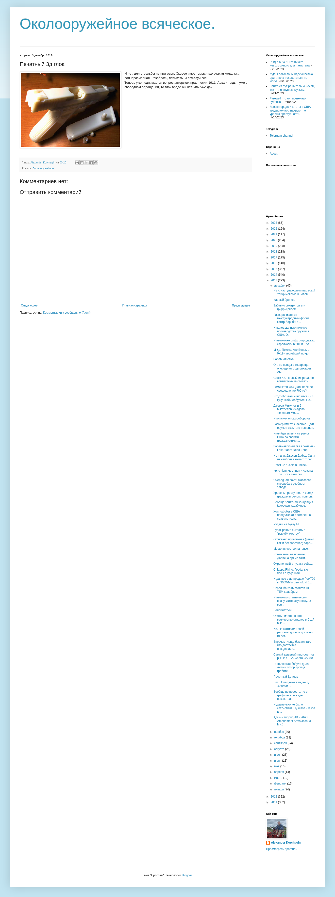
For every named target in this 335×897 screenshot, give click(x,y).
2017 (274, 257)
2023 (274, 222)
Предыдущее (241, 305)
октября (280, 737)
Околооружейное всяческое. (117, 24)
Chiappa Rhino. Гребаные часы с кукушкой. (290, 571)
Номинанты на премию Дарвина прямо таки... (290, 556)
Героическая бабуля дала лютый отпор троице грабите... (291, 667)
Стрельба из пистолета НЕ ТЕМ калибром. (291, 589)
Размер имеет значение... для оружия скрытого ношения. (294, 425)
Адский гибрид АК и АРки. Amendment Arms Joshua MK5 (292, 721)
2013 (274, 280)
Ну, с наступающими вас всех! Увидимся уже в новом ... (294, 292)
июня (278, 760)
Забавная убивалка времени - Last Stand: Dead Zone (294, 448)
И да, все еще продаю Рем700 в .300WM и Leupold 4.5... (294, 580)
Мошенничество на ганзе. (291, 548)
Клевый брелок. (284, 300)
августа (279, 749)
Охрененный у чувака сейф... (293, 563)
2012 (274, 796)
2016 (274, 263)
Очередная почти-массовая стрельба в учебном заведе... (292, 483)
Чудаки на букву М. (286, 524)
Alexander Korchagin (286, 842)
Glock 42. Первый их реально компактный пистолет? (293, 379)
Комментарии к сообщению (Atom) (66, 312)
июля (278, 754)
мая (277, 766)
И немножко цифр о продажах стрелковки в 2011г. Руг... (294, 342)
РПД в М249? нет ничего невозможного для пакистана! (290, 63)
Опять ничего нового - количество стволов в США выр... (293, 619)
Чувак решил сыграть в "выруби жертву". (289, 531)
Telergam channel (281, 135)
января (279, 789)
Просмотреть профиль (281, 849)
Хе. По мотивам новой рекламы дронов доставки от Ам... (293, 632)
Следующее (29, 305)
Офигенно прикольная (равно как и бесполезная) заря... (293, 541)
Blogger (187, 875)
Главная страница (134, 305)
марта (278, 778)
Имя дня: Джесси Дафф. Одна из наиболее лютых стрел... (294, 457)
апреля (279, 772)
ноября (279, 732)
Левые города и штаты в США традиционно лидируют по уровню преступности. (290, 110)
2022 (274, 228)
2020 (274, 240)
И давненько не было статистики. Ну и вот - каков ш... (294, 708)
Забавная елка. (284, 359)
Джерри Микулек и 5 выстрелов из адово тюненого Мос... (289, 409)
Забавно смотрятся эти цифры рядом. (289, 307)
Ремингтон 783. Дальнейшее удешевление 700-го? (293, 388)
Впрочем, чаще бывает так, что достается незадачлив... (292, 645)
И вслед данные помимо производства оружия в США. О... (291, 331)
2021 (274, 234)
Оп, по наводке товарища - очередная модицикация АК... (292, 368)
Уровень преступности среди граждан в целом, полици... (293, 494)
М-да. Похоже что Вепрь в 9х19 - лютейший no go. (291, 351)
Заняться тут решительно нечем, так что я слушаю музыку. (292, 87)
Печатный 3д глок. (286, 676)
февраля (280, 783)
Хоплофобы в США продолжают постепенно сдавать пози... (292, 515)
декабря (280, 285)
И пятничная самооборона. (292, 418)
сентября (281, 743)
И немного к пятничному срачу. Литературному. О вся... (292, 601)
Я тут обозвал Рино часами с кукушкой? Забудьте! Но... (293, 398)
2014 (274, 274)
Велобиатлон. (282, 610)
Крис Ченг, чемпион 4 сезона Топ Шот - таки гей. (293, 472)
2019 (274, 246)
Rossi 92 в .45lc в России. (290, 465)
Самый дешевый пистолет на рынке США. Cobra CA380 (293, 656)
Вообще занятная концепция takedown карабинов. (293, 503)
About (273, 153)
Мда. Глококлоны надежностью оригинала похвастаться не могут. (291, 77)
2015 (274, 269)
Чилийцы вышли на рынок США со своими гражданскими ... (291, 437)
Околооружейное (43, 168)
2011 (274, 802)
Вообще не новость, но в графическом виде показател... (290, 695)
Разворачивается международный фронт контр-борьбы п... (291, 318)
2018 (274, 251)
